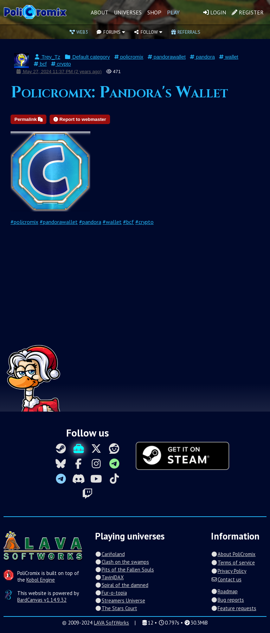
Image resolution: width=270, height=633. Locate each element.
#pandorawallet (59, 221)
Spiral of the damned (121, 585)
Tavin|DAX (109, 577)
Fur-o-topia (111, 592)
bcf (40, 64)
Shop (154, 12)
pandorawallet (167, 57)
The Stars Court (116, 608)
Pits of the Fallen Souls (124, 569)
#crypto (144, 221)
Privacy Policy (228, 571)
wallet (228, 57)
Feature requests (233, 608)
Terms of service (233, 562)
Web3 (79, 32)
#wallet (112, 221)
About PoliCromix (233, 554)
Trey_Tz (47, 57)
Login (214, 12)
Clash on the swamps (122, 561)
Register (248, 12)
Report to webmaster (79, 119)
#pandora (90, 221)
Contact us (226, 579)
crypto (61, 64)
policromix (128, 57)
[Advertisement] (135, 292)
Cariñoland (109, 554)
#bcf (128, 221)
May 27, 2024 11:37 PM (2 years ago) (59, 71)
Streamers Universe (120, 600)
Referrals (186, 32)
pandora (202, 57)
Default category (87, 57)
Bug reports (227, 599)
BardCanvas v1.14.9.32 (41, 599)
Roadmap (224, 591)
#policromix (24, 221)
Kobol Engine (40, 579)
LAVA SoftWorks (111, 622)
